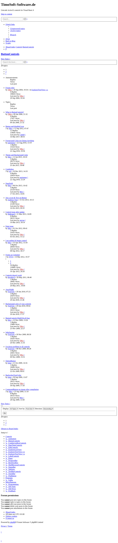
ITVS (11, 257)
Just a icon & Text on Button (16, 198)
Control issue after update (15, 212)
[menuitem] (17, 29)
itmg (9, 363)
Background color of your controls (18, 304)
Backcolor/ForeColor (13, 375)
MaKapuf (11, 214)
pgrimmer (11, 143)
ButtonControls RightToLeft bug (18, 318)
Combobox (10, 169)
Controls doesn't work (14, 275)
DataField (9, 183)
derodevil (11, 277)
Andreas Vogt (13, 200)
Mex (10, 128)
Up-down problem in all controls (18, 347)
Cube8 (22, 135)
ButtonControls (10, 53)
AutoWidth (10, 290)
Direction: (44, 409)
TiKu (10, 90)
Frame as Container (13, 255)
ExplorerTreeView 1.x (40, 90)
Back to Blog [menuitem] (10, 41)
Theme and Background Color (17, 155)
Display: (11, 409)
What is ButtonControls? (15, 112)
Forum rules (10, 88)
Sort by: (26, 409)
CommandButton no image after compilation (22, 389)
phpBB (12, 522)
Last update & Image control (16, 241)
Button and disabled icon (15, 126)
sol (10, 171)
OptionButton (11, 361)
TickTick (11, 292)
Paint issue (9, 226)
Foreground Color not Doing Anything (20, 141)
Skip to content (6, 14)
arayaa (22, 220)
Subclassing (10, 332)
